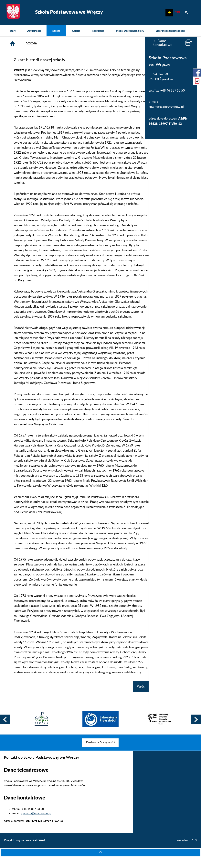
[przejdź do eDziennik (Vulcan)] (197, 81)
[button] (169, 12)
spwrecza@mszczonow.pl (21, 106)
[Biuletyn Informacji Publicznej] (178, 12)
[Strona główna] (61, 44)
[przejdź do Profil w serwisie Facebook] (197, 73)
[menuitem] (12, 30)
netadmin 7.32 (187, 840)
